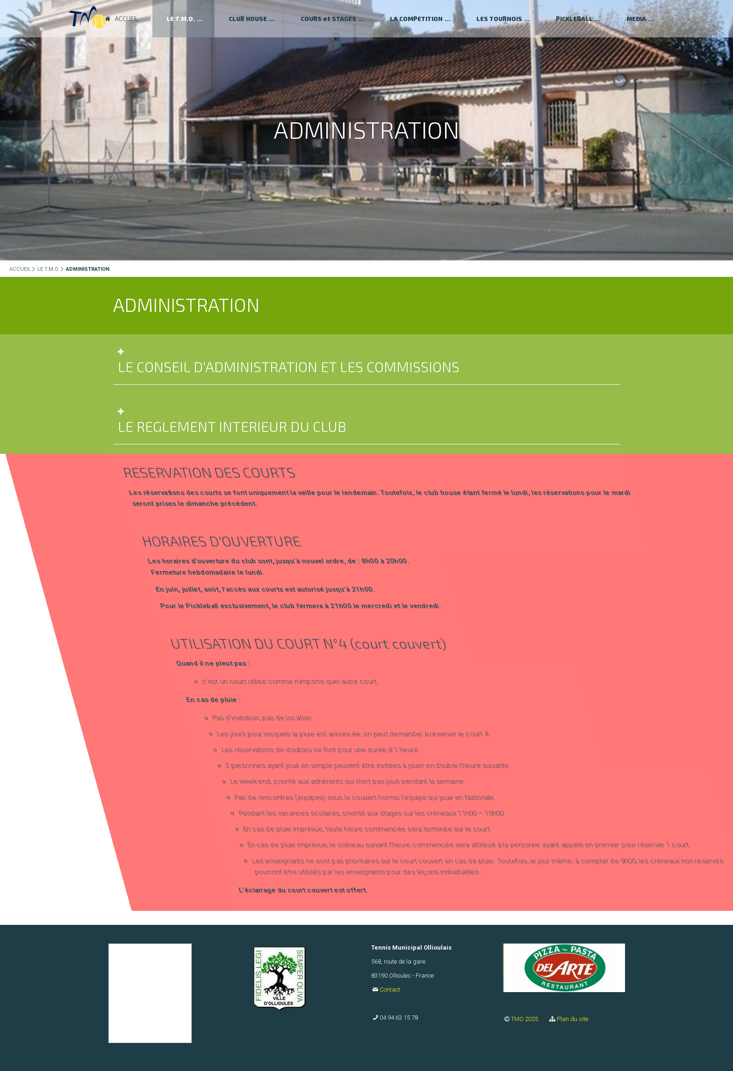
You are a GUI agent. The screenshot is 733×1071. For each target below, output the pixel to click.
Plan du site (572, 1018)
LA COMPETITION (416, 18)
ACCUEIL (20, 269)
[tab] (366, 364)
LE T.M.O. (48, 269)
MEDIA (636, 18)
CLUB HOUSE (248, 18)
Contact (390, 989)
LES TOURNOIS (499, 18)
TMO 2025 (525, 1018)
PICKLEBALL (574, 18)
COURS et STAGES (328, 18)
